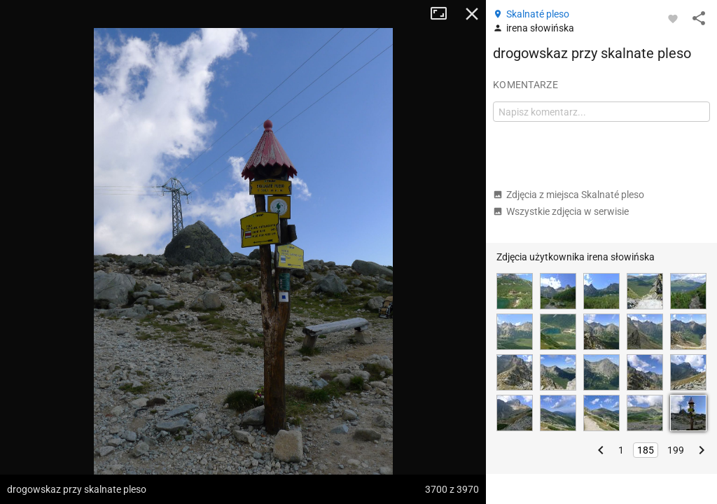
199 (675, 450)
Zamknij (472, 14)
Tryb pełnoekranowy (444, 14)
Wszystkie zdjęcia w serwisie (561, 211)
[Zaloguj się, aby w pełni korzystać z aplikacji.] (673, 18)
